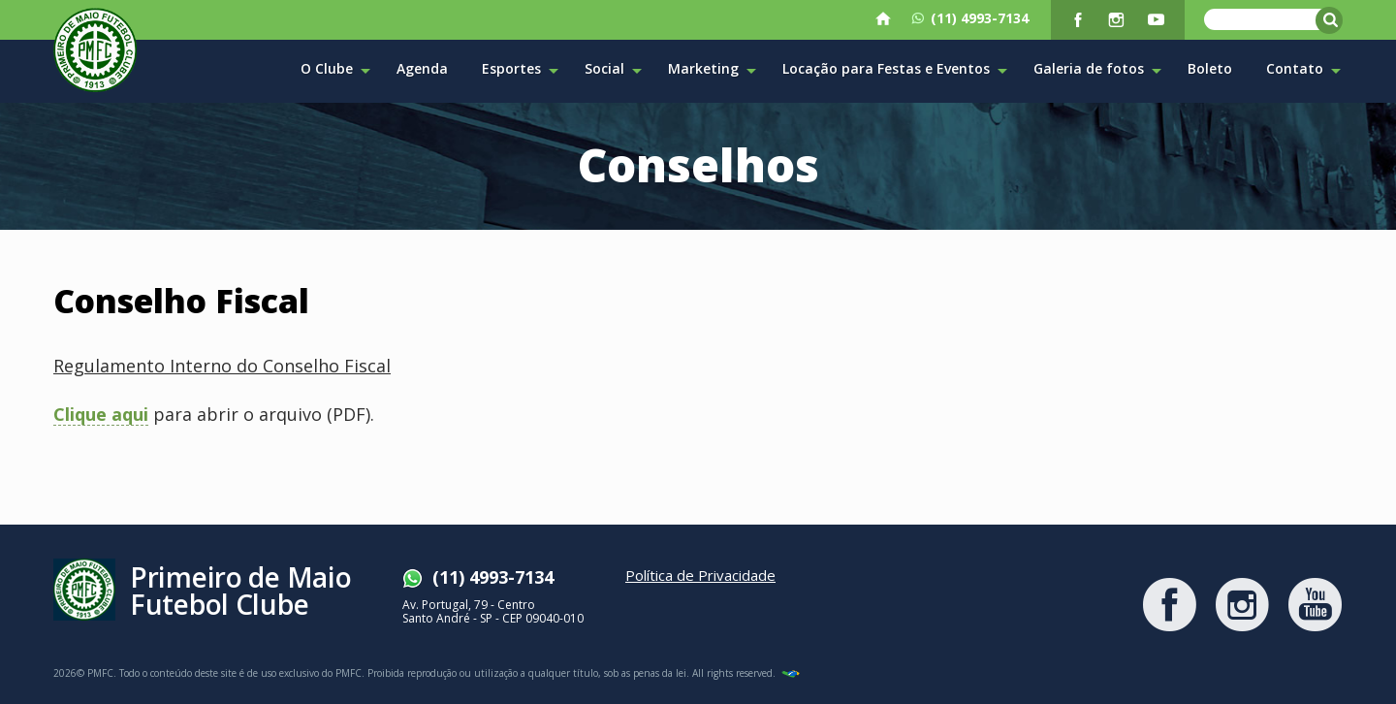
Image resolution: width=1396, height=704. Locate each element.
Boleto (1210, 68)
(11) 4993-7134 (970, 18)
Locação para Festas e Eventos (894, 69)
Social (613, 69)
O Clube (335, 69)
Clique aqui (100, 415)
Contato (1303, 69)
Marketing (712, 69)
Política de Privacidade (700, 575)
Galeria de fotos (1097, 69)
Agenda (422, 68)
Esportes (520, 69)
